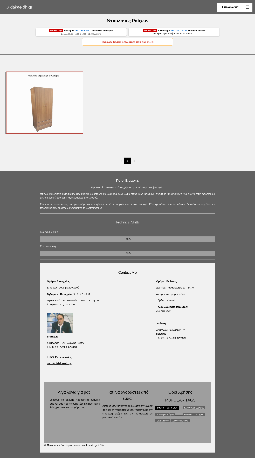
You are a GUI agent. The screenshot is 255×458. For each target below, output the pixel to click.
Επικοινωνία (230, 7)
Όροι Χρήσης (180, 392)
